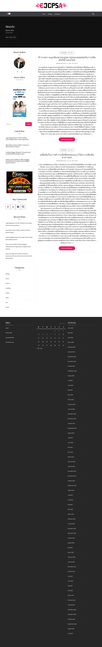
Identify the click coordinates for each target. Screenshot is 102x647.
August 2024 (71, 433)
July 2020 (70, 633)
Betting (50, 14)
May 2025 (70, 390)
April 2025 (70, 395)
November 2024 (72, 418)
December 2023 (72, 471)
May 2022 (70, 547)
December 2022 (72, 528)
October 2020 (71, 619)
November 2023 (72, 476)
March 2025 (71, 399)
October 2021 (71, 571)
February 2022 (71, 557)
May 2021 (70, 585)
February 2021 (71, 600)
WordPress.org (10, 342)
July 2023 (70, 495)
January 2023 (71, 523)
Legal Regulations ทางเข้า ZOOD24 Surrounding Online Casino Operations (17, 138)
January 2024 (71, 466)
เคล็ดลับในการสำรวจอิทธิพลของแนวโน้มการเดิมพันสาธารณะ (67, 156)
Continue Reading (67, 139)
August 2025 (71, 375)
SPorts (7, 307)
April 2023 (70, 509)
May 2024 (70, 447)
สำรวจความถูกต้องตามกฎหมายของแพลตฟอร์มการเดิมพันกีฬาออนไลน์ (67, 59)
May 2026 (70, 333)
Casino (7, 278)
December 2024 (72, 414)
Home (43, 14)
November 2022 (72, 533)
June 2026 (70, 328)
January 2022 (71, 562)
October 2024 (71, 423)
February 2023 (71, 519)
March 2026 (71, 342)
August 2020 (71, 628)
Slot (7, 302)
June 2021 (70, 581)
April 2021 (70, 590)
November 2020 (72, 614)
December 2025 (72, 356)
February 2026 (71, 347)
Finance (8, 283)
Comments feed (10, 337)
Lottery (7, 293)
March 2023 (71, 514)
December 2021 (72, 566)
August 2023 (71, 490)
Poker (7, 297)
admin (76, 63)
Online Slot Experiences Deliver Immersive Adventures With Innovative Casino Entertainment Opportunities (19, 256)
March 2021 (71, 595)
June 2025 (70, 385)
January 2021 (71, 605)
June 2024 (70, 442)
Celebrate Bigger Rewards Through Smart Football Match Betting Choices (18, 153)
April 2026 (70, 337)
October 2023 (71, 481)
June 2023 (70, 500)
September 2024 (72, 428)
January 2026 (71, 352)
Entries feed (9, 333)
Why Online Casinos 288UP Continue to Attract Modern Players (17, 145)
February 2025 (71, 404)
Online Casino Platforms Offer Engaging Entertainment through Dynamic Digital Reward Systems (17, 161)
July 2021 (70, 576)
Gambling (57, 14)
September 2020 (72, 624)
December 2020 (72, 609)
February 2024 (71, 461)
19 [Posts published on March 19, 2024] (42, 341)
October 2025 (71, 366)
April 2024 (70, 452)
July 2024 (70, 437)
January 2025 (71, 409)
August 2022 (71, 543)
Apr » (41, 348)
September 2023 (72, 485)
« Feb (38, 348)
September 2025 (72, 371)
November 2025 (72, 361)
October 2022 (71, 538)
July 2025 (70, 380)
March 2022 (71, 552)
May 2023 (70, 504)
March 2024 (71, 457)
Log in (7, 328)
